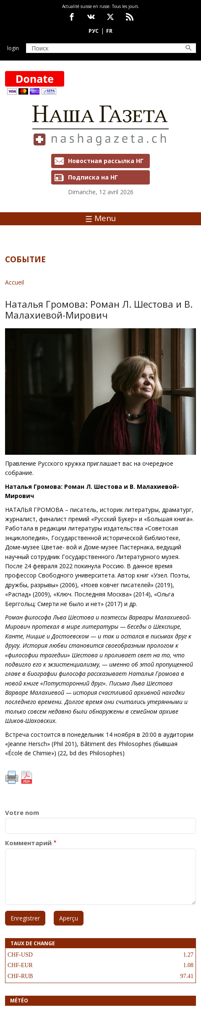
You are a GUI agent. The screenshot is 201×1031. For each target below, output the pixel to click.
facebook (72, 17)
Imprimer (11, 777)
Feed (130, 17)
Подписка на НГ (93, 177)
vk (91, 17)
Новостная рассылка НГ (106, 161)
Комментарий (28, 843)
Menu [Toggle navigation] (100, 218)
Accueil (14, 282)
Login (13, 48)
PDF (26, 777)
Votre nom (22, 813)
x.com (110, 17)
